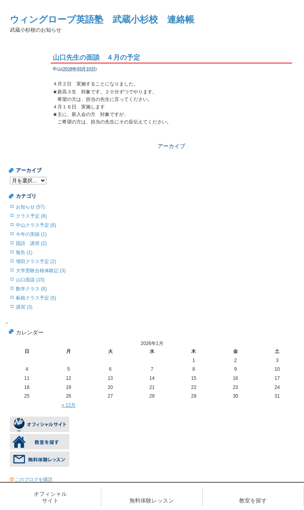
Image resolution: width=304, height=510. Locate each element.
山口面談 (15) (30, 279)
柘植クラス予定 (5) (36, 298)
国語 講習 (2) (31, 243)
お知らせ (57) (30, 207)
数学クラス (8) (31, 289)
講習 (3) (24, 307)
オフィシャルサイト (50, 497)
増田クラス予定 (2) (36, 261)
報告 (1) (24, 252)
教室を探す (253, 500)
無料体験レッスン (151, 500)
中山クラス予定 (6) (36, 225)
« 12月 (68, 405)
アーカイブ (171, 146)
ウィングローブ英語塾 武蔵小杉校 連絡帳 (102, 19)
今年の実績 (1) (31, 234)
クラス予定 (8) (31, 216)
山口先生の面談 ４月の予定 (96, 57)
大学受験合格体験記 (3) (41, 270)
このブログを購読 (34, 479)
